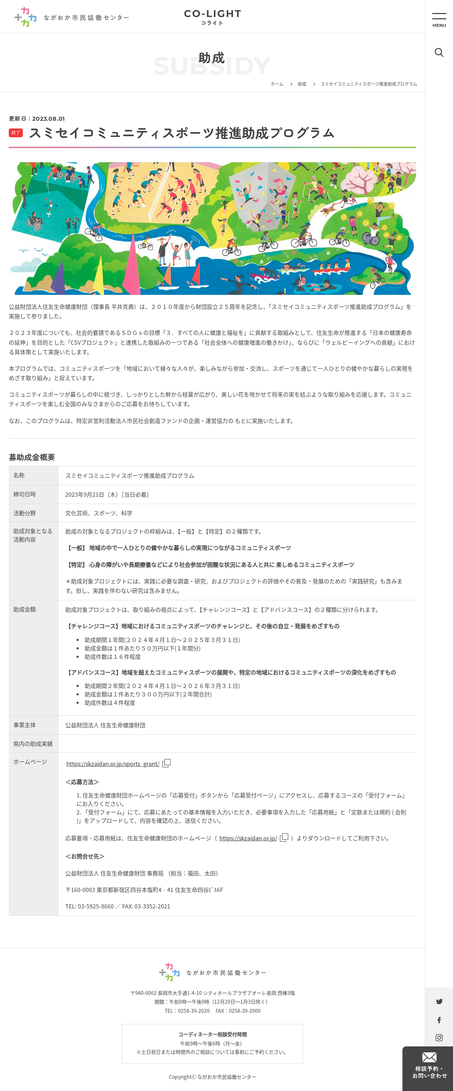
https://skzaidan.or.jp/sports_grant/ (112, 763)
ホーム (277, 84)
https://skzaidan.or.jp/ (248, 838)
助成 (302, 84)
